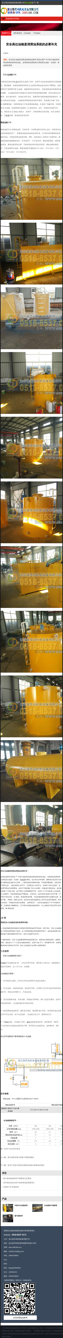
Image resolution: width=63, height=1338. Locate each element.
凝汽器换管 (19, 1216)
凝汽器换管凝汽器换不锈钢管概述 (21, 1157)
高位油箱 (28, 3)
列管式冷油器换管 (21, 1205)
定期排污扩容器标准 (11, 1187)
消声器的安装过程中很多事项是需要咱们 (19, 1183)
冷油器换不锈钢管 (50, 1205)
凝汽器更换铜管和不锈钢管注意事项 (17, 1178)
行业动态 (27, 33)
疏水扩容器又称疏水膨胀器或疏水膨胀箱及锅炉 (26, 1165)
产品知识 (36, 33)
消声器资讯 (17, 33)
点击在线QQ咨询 (20, 1318)
